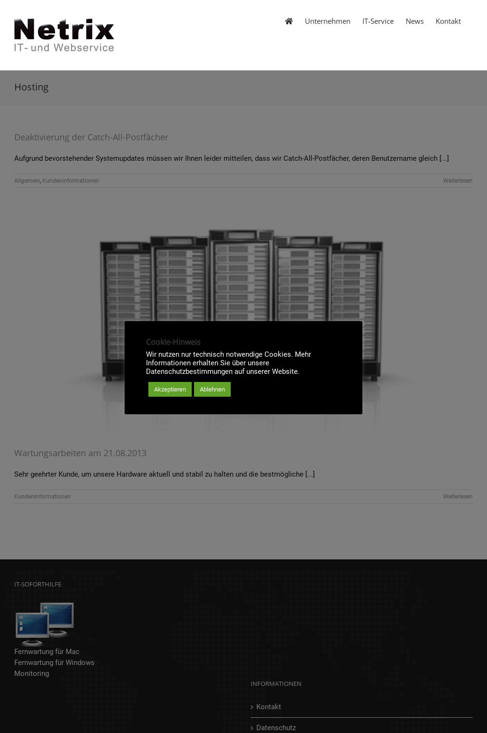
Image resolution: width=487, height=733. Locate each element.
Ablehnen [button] (212, 389)
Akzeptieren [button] (170, 389)
